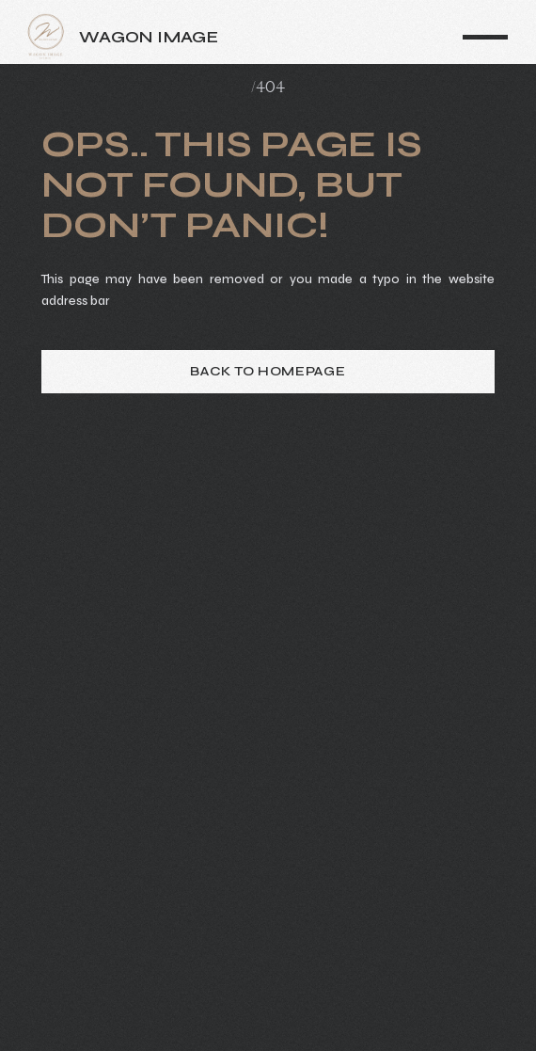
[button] (485, 36)
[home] (144, 37)
